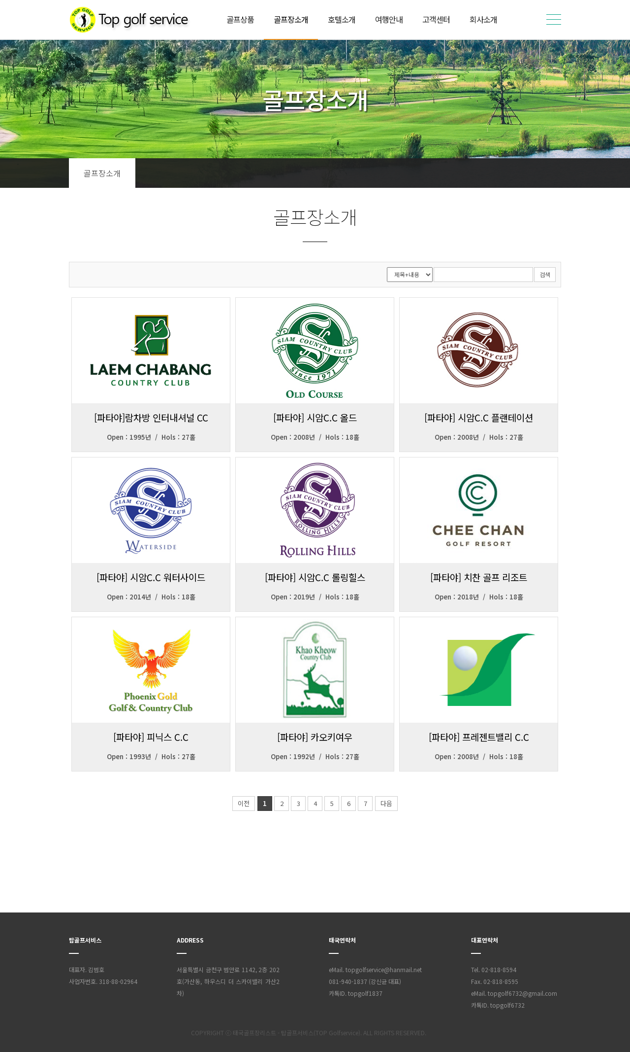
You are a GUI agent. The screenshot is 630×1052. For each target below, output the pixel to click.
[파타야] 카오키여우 (314, 736)
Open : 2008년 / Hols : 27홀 (479, 437)
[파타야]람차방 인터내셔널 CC (151, 417)
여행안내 (389, 19)
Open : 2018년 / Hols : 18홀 (479, 596)
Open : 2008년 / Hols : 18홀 (315, 437)
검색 (544, 274)
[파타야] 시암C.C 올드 (315, 417)
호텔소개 (341, 19)
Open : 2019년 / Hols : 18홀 (315, 596)
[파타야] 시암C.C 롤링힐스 (315, 577)
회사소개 (483, 19)
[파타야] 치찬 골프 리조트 (478, 577)
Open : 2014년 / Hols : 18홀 (151, 596)
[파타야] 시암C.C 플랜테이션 (478, 417)
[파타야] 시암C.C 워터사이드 (150, 577)
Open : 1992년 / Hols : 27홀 (315, 756)
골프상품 (240, 19)
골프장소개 (291, 19)
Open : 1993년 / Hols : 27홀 (151, 756)
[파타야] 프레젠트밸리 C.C (479, 736)
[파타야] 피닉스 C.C (151, 736)
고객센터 (436, 19)
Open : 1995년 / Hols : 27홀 (151, 437)
